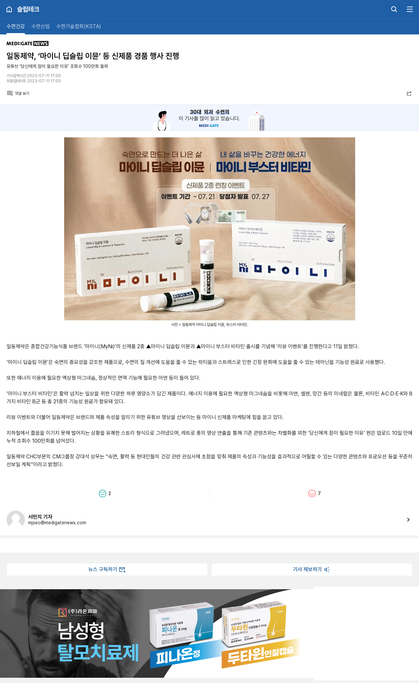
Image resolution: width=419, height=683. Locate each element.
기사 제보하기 (312, 569)
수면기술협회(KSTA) (78, 26)
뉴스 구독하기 (107, 569)
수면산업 (40, 26)
